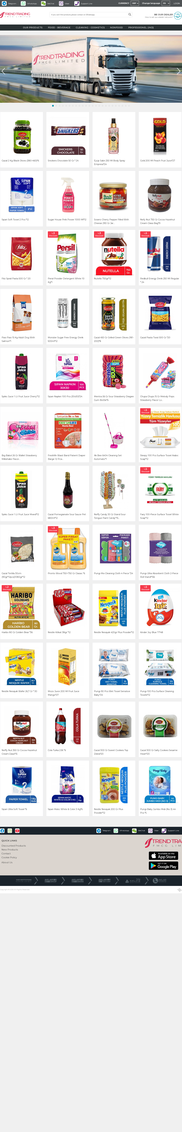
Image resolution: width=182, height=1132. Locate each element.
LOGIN (177, 3)
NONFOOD (116, 27)
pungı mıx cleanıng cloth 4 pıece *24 (113, 573)
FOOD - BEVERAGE (59, 27)
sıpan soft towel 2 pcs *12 (15, 219)
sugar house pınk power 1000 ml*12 (67, 219)
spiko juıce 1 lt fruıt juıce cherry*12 (21, 396)
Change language (151, 3)
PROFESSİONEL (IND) (141, 27)
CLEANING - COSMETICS (90, 27)
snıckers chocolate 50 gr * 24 (63, 160)
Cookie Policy (9, 857)
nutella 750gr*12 (102, 278)
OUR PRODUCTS (33, 27)
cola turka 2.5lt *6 (57, 750)
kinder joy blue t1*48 (151, 632)
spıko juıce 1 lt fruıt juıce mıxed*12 (20, 514)
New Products (10, 849)
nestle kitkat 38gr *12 (59, 632)
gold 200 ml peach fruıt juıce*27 (157, 160)
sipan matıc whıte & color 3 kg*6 (65, 809)
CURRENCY (123, 3)
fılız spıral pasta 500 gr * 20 (16, 278)
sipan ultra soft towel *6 (14, 809)
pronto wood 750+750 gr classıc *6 (66, 573)
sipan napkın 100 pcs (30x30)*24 (65, 396)
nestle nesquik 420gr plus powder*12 (114, 632)
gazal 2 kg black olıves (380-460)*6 (20, 160)
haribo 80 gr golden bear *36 (17, 632)
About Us (7, 862)
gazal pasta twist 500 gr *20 (155, 337)
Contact (6, 853)
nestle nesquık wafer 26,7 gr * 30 (19, 691)
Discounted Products (14, 845)
